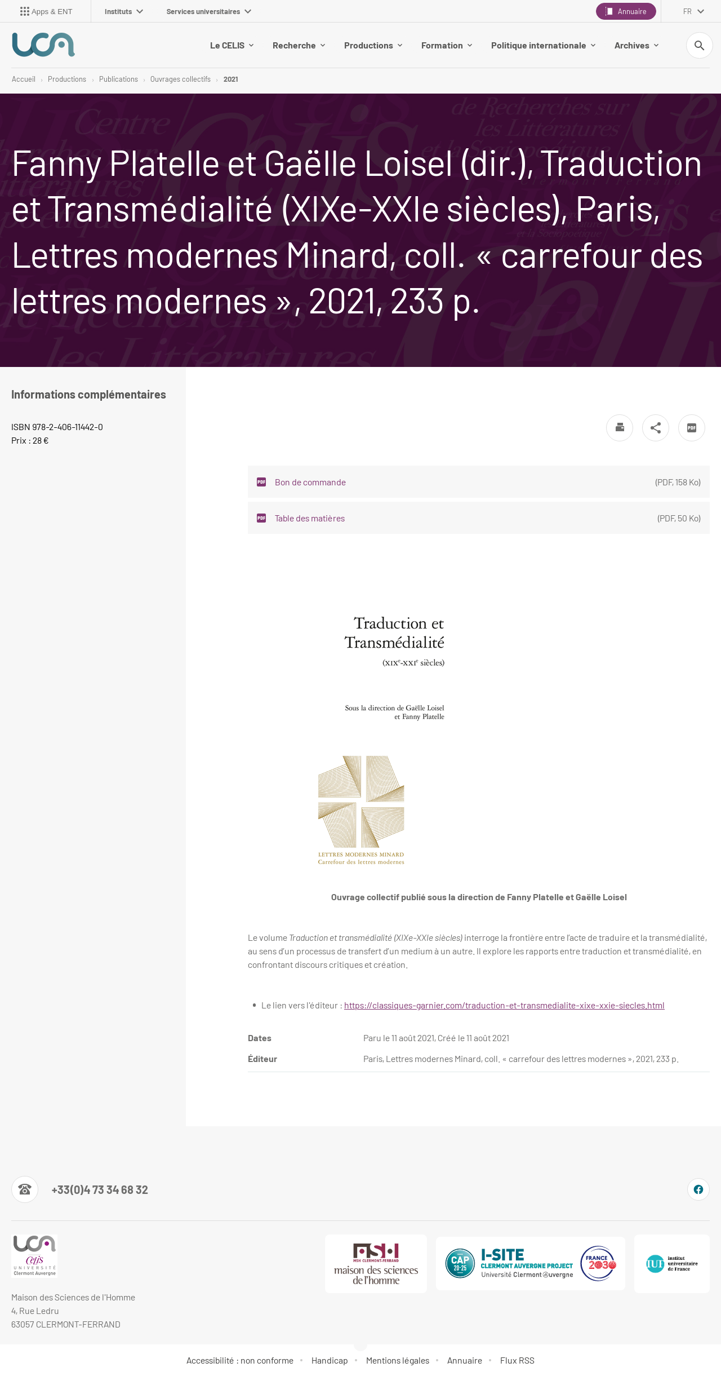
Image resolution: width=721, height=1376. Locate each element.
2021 (231, 78)
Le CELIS (231, 44)
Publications (118, 78)
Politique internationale (543, 44)
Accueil (23, 78)
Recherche (299, 44)
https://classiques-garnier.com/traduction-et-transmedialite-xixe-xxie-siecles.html (504, 1004)
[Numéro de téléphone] (79, 1189)
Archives (636, 44)
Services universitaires (209, 11)
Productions (373, 44)
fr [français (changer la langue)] (687, 11)
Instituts (124, 11)
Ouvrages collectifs (180, 78)
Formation (446, 44)
